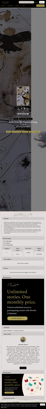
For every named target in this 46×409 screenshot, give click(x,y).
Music (31, 131)
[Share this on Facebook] (18, 114)
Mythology (25, 131)
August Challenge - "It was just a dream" (13, 330)
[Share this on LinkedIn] (24, 114)
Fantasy (15, 119)
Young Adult (22, 119)
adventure (37, 131)
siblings (8, 131)
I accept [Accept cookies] (42, 404)
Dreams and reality (16, 131)
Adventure (29, 119)
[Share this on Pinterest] (22, 114)
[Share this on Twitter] (20, 114)
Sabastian (24, 124)
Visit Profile (23, 368)
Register (42, 2)
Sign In (36, 2)
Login (26, 272)
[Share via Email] (28, 114)
